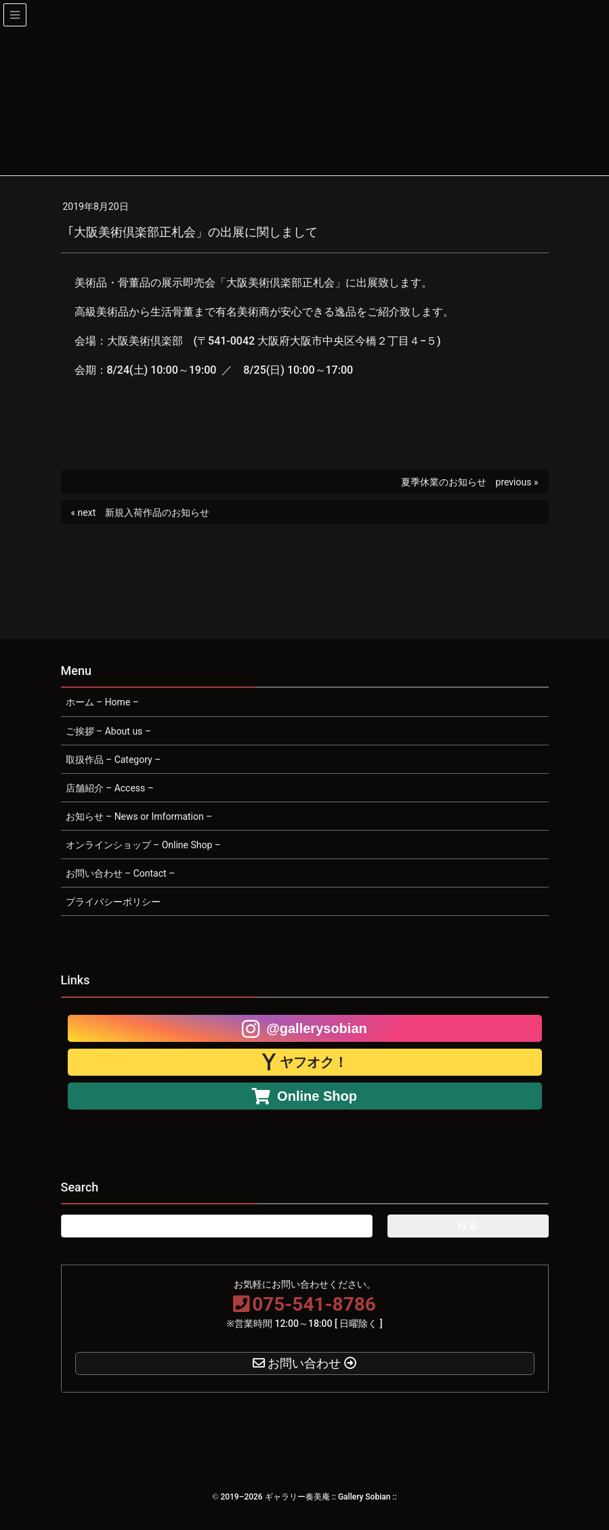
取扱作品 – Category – (113, 759)
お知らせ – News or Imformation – (139, 816)
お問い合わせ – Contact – (120, 873)
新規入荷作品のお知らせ (157, 512)
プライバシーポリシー (113, 901)
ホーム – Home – (102, 702)
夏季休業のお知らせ (443, 482)
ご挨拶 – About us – (109, 731)
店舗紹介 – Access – (110, 788)
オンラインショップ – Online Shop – (143, 844)
